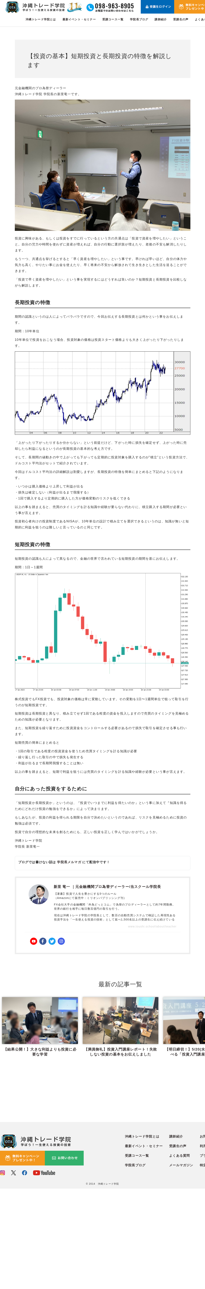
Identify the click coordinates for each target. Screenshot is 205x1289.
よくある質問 (179, 1256)
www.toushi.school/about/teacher (152, 926)
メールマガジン (181, 1265)
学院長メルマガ (69, 862)
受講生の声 (180, 19)
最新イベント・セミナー (79, 19)
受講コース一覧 (113, 19)
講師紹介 (161, 19)
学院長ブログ (139, 19)
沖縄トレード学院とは (41, 19)
